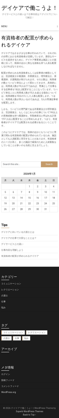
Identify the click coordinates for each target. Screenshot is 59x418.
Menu (4, 26)
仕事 (3, 301)
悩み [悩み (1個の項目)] (26, 338)
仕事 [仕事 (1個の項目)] (17, 338)
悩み (3, 307)
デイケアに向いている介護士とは (17, 232)
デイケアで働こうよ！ (29, 8)
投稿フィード (7, 380)
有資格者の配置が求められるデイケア (20, 256)
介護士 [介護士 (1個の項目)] (6, 338)
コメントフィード (10, 386)
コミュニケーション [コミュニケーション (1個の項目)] (13, 332)
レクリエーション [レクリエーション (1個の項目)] (37, 332)
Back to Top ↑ (29, 414)
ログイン (5, 374)
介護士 (4, 295)
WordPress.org (8, 392)
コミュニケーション (11, 283)
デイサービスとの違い (12, 244)
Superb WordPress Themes (29, 411)
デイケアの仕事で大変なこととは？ (19, 238)
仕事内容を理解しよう (12, 250)
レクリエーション (10, 289)
